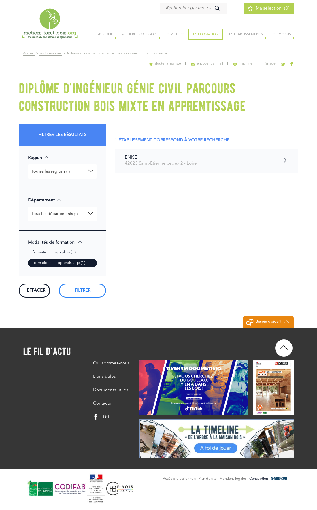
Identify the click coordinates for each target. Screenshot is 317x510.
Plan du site (208, 479)
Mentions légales (233, 479)
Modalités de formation (55, 242)
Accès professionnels (179, 479)
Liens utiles (104, 377)
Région (38, 157)
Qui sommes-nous (111, 363)
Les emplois (280, 34)
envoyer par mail (207, 63)
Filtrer (82, 290)
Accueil (29, 53)
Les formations (205, 34)
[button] (62, 171)
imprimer (243, 63)
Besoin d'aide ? (268, 322)
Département (44, 200)
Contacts (102, 403)
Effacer (36, 290)
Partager (270, 63)
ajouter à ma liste (165, 63)
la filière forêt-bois (138, 34)
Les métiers (174, 34)
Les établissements (245, 34)
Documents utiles (110, 390)
